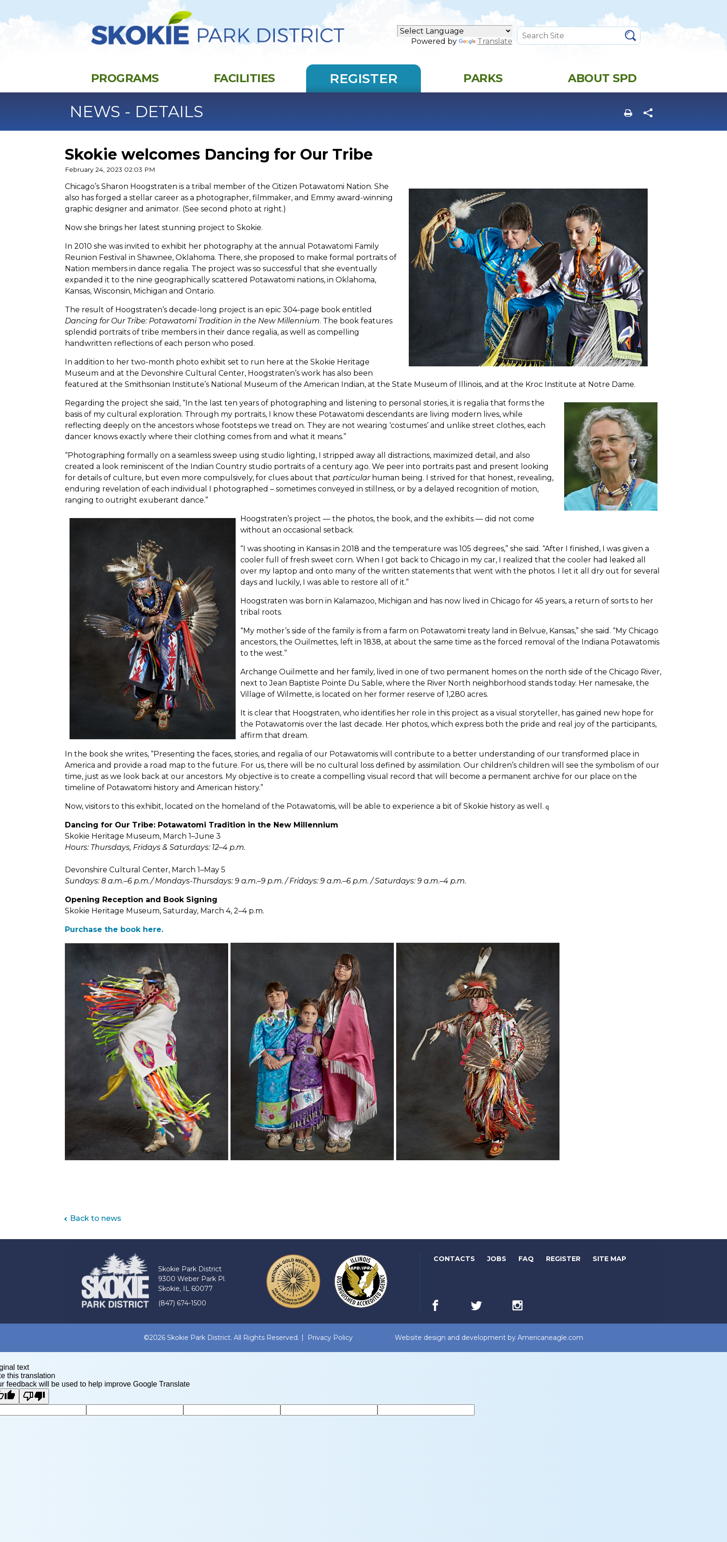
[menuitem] (124, 86)
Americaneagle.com (550, 1346)
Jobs (497, 1267)
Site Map (609, 1266)
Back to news (95, 1226)
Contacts (454, 1266)
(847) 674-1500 (182, 1311)
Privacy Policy (330, 1345)
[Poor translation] (34, 1404)
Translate (485, 45)
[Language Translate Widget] (454, 35)
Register (564, 1267)
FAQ (526, 1266)
